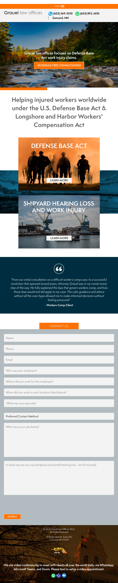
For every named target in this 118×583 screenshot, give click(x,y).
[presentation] (24, 505)
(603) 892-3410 (87, 13)
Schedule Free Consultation (59, 65)
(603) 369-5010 (60, 13)
